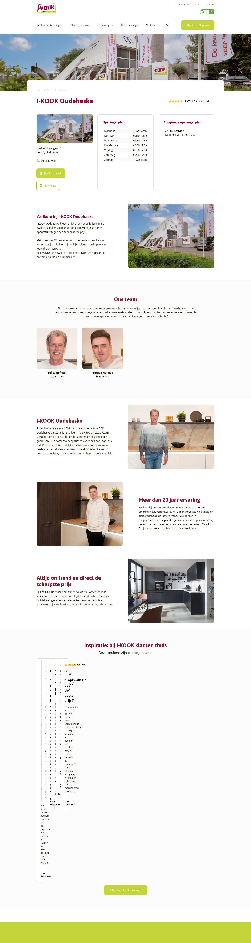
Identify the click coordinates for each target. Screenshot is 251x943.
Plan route (48, 185)
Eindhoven (42, 925)
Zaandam (73, 918)
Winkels (150, 24)
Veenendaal (74, 914)
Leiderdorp (74, 891)
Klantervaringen (129, 24)
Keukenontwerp (136, 875)
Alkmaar (41, 875)
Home (39, 89)
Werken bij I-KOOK (107, 891)
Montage (132, 883)
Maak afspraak (50, 172)
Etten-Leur (42, 929)
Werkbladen (134, 902)
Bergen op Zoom (45, 906)
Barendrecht (43, 902)
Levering (132, 891)
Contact (197, 6)
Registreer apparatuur (109, 898)
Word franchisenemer (109, 902)
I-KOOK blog (104, 879)
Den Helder (43, 921)
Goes (70, 875)
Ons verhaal (103, 875)
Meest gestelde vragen (109, 894)
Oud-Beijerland (76, 894)
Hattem (72, 879)
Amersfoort (43, 883)
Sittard (71, 902)
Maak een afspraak (197, 24)
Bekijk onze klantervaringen (125, 814)
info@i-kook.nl (183, 890)
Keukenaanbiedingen (49, 24)
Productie (133, 879)
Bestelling (133, 887)
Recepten (102, 883)
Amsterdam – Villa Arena (50, 891)
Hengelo (72, 883)
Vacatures (209, 6)
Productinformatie (137, 898)
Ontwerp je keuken (80, 24)
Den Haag (42, 918)
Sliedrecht (73, 906)
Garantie (132, 894)
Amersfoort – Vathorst (48, 887)
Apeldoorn (42, 894)
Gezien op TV (105, 24)
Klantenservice (182, 6)
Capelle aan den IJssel (48, 910)
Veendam (73, 910)
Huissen (72, 887)
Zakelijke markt (105, 887)
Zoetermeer (74, 921)
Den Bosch (42, 914)
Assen (40, 898)
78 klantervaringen (204, 100)
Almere (40, 879)
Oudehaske (74, 898)
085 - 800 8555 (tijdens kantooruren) (182, 895)
